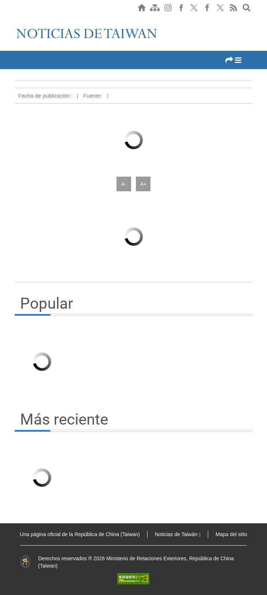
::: (17, 19)
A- (123, 184)
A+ (143, 184)
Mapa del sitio (231, 534)
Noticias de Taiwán (178, 534)
